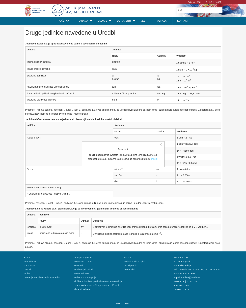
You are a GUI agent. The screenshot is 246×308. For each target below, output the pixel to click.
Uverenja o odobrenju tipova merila (42, 277)
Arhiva (27, 273)
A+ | (208, 2)
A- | (212, 2)
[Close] (160, 144)
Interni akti (129, 269)
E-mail (27, 257)
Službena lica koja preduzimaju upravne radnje (98, 281)
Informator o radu (82, 261)
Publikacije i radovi (83, 269)
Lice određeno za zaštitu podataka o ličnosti (96, 285)
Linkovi (27, 269)
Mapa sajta (29, 265)
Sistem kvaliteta (82, 289)
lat (194, 2)
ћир (190, 2)
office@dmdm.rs (191, 277)
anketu (154, 159)
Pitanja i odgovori (82, 257)
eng (198, 2)
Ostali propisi (130, 265)
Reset (218, 2)
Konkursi (78, 265)
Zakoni (127, 257)
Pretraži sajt (30, 261)
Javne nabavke (81, 273)
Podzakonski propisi (134, 261)
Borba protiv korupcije (85, 277)
